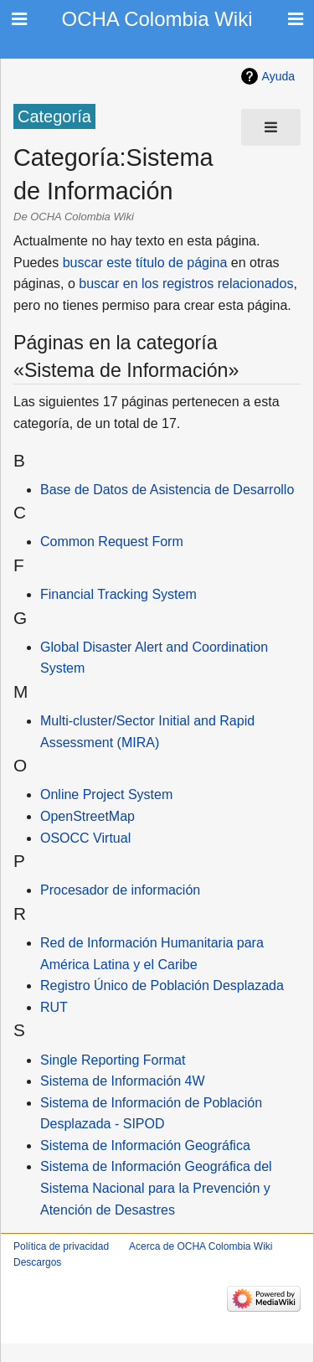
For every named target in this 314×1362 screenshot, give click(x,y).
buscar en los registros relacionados (186, 283)
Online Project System (106, 794)
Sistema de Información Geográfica (145, 1145)
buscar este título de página (145, 262)
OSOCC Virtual (85, 838)
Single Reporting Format (112, 1060)
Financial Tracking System (118, 594)
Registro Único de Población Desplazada (162, 985)
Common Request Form (111, 541)
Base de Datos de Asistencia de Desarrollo (167, 489)
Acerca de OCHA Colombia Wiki (200, 1246)
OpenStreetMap (87, 816)
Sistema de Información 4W (122, 1081)
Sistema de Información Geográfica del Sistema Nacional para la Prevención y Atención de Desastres (156, 1187)
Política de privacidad (61, 1246)
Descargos (37, 1262)
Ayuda (278, 76)
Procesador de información (120, 890)
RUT (54, 1007)
